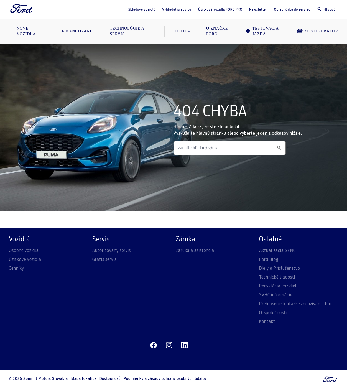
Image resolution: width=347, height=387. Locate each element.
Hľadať (326, 9)
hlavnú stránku (211, 133)
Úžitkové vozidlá (25, 259)
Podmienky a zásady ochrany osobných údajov (165, 379)
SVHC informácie (275, 295)
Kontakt (267, 321)
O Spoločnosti (273, 312)
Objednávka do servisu (292, 9)
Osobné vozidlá (24, 250)
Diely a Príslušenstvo (279, 268)
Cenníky (16, 268)
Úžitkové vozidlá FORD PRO (220, 9)
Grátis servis (104, 259)
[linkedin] (184, 345)
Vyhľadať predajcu (176, 9)
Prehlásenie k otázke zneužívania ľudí (296, 304)
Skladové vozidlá (141, 9)
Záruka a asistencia (195, 250)
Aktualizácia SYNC (277, 250)
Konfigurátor (317, 31)
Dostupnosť (109, 379)
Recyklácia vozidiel (278, 286)
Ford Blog (269, 259)
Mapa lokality (83, 379)
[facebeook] (153, 345)
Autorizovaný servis (111, 250)
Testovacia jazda (262, 31)
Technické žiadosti (277, 277)
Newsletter (258, 9)
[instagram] (169, 345)
